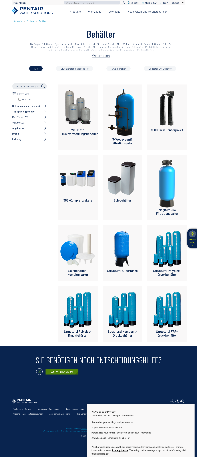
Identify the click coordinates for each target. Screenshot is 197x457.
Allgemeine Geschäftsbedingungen (28, 414)
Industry (17, 139)
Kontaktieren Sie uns (62, 371)
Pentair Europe (20, 2)
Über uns (95, 409)
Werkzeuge (94, 11)
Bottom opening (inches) (26, 105)
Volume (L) (18, 122)
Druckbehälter (118, 68)
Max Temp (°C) (20, 117)
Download (114, 11)
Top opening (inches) (23, 111)
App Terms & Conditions (59, 414)
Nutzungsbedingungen (75, 409)
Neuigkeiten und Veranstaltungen (147, 11)
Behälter (42, 21)
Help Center (134, 2)
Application (18, 128)
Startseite (18, 21)
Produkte (75, 11)
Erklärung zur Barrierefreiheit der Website (145, 409)
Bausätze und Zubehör (160, 68)
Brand (15, 133)
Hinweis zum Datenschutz (48, 409)
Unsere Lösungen (112, 409)
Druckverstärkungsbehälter (74, 68)
